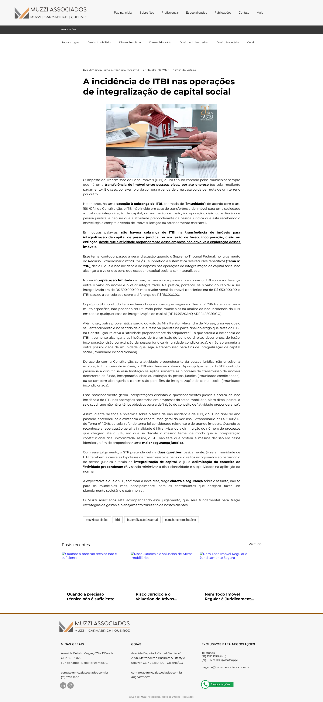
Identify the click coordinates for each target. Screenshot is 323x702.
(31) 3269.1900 (70, 677)
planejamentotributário (180, 520)
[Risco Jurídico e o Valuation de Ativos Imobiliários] (161, 569)
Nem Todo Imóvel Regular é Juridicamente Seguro (229, 596)
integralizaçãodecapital (142, 520)
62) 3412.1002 (141, 677)
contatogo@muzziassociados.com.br (156, 672)
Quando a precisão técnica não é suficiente (90, 596)
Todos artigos (70, 42)
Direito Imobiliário (99, 42)
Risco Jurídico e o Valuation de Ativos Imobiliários (155, 596)
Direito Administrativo (194, 42)
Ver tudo (255, 544)
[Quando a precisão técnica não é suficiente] (93, 569)
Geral (250, 42)
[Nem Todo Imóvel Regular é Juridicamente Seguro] (230, 569)
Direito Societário (228, 42)
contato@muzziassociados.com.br (84, 672)
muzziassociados (97, 520)
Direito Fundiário (130, 42)
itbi (117, 520)
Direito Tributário (160, 42)
